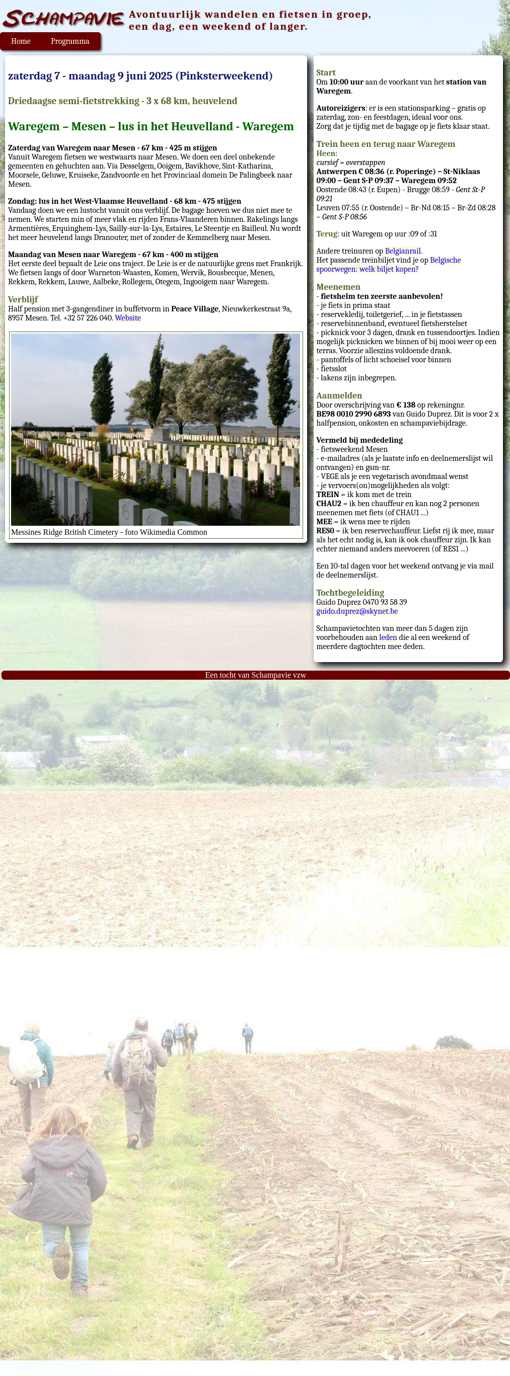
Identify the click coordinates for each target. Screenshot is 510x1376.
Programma (70, 41)
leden (388, 637)
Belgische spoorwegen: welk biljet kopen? (389, 265)
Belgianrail (403, 251)
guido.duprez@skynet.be (357, 611)
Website (127, 317)
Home (21, 41)
